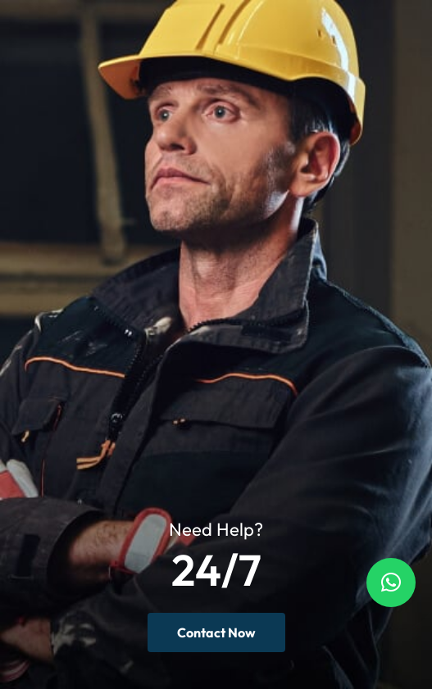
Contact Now (216, 632)
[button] (391, 582)
